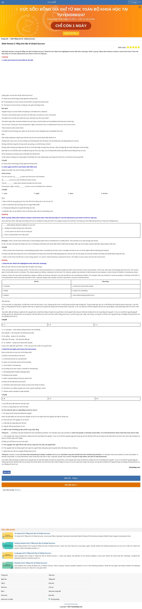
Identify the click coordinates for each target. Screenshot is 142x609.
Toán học (52, 575)
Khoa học (4, 595)
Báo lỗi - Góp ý (71, 478)
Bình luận (7, 472)
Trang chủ (4, 575)
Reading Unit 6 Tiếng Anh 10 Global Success (30, 563)
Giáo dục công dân (55, 591)
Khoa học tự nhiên (7, 599)
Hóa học (51, 583)
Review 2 (18, 490)
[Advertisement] (71, 77)
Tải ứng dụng (54, 599)
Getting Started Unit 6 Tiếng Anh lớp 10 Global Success (34, 543)
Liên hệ (66, 604)
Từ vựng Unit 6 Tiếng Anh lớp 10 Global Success (32, 533)
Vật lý (3, 583)
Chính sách (74, 604)
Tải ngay (133, 2)
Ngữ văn (4, 579)
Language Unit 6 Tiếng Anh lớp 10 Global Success (32, 553)
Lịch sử (51, 587)
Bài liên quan (8, 530)
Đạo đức (51, 595)
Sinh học (4, 587)
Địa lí (2, 591)
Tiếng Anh (52, 579)
